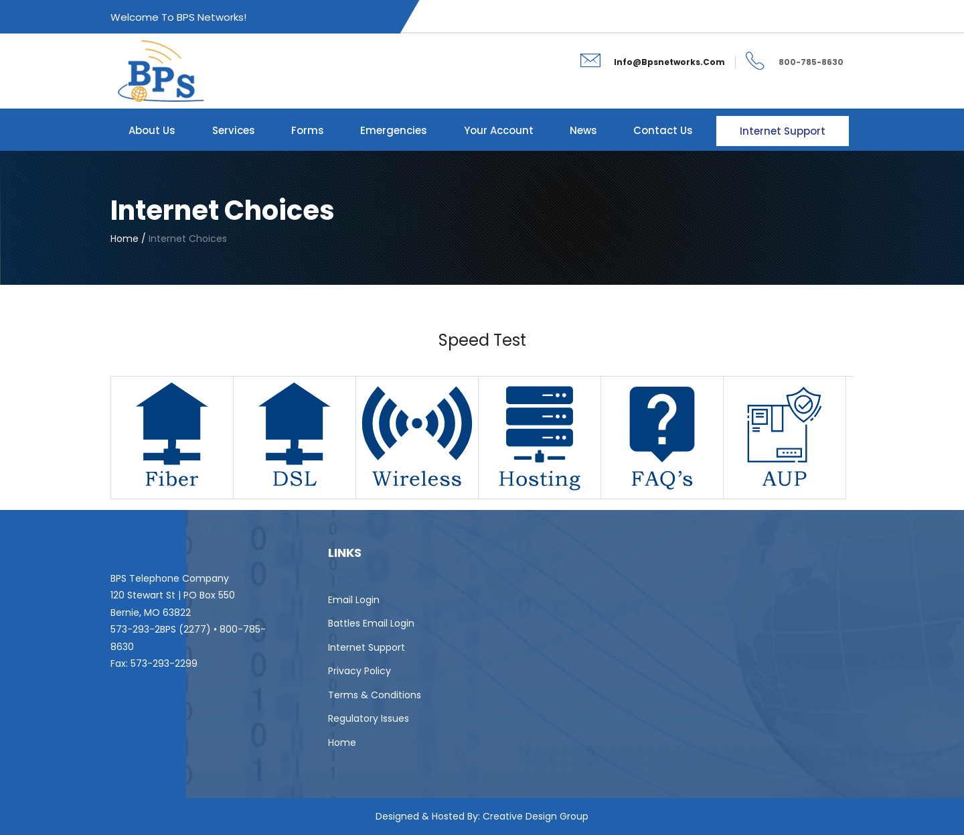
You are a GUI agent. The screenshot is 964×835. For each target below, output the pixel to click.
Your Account (499, 130)
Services (233, 130)
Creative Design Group (535, 816)
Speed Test (482, 340)
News (583, 130)
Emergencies (393, 130)
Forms (307, 130)
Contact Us (663, 130)
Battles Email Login (371, 623)
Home (342, 742)
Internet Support (782, 131)
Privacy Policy (359, 671)
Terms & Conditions (374, 695)
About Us (152, 130)
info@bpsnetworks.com (669, 62)
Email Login (354, 599)
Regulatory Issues (368, 718)
